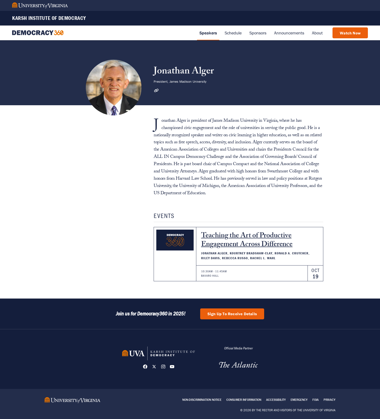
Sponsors (257, 33)
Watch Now (350, 33)
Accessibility (276, 400)
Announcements (289, 33)
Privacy (329, 400)
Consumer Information (243, 400)
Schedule (233, 33)
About (317, 33)
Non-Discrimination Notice (202, 400)
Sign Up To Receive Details (232, 313)
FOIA (315, 400)
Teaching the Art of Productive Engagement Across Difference (247, 240)
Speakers (208, 33)
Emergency (299, 400)
